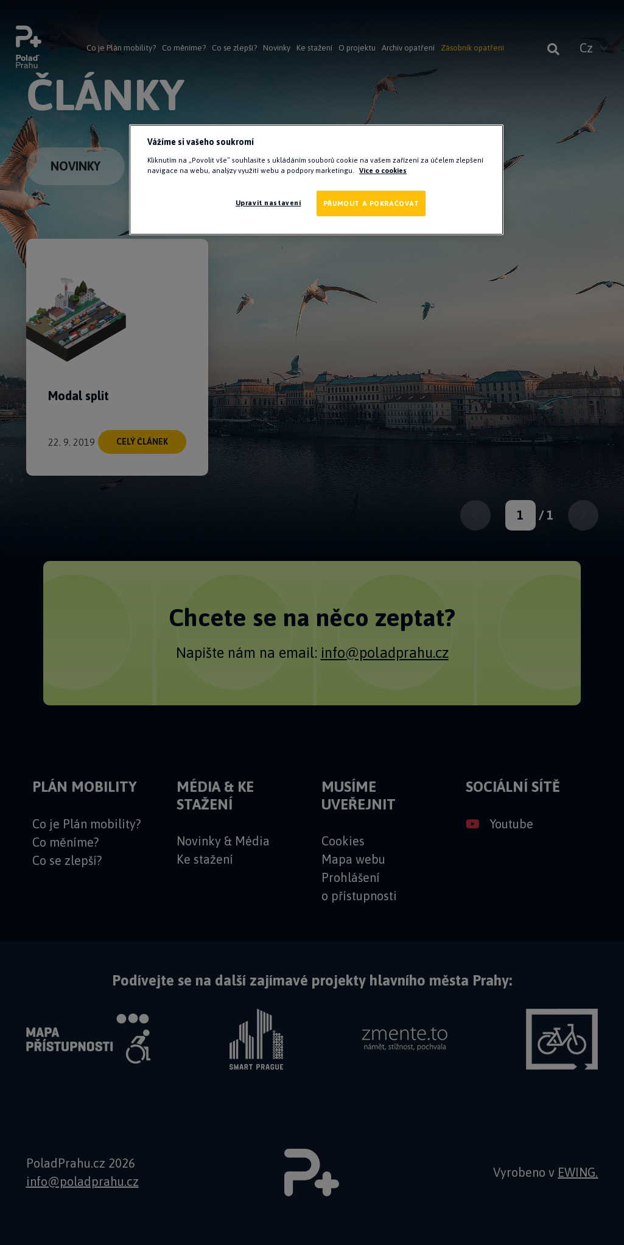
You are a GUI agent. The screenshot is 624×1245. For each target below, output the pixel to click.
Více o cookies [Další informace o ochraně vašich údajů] (383, 170)
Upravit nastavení (268, 202)
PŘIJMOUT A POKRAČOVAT (371, 203)
